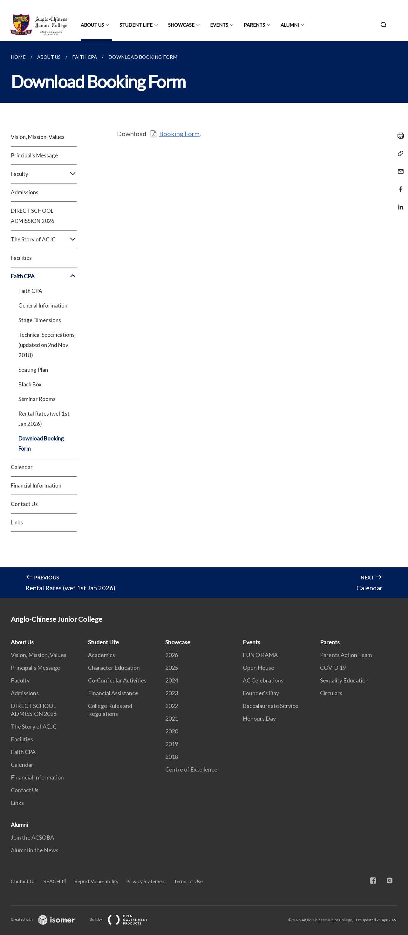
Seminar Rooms (37, 399)
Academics (101, 654)
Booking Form (179, 133)
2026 (171, 654)
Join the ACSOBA (32, 837)
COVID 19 (333, 667)
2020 (171, 731)
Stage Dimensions (39, 320)
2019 (171, 743)
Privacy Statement (146, 881)
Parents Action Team (346, 654)
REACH (51, 881)
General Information (42, 305)
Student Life (136, 25)
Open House (258, 667)
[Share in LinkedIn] (399, 203)
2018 (171, 756)
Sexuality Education (344, 680)
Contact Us (24, 504)
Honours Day (259, 718)
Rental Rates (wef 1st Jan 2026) (44, 418)
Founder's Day (261, 692)
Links (17, 522)
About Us (92, 25)
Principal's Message (34, 155)
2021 (171, 718)
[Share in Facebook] (399, 185)
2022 (171, 705)
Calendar (22, 467)
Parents (254, 25)
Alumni (290, 25)
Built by (124, 919)
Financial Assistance (113, 692)
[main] (204, 319)
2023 (171, 692)
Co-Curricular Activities (117, 680)
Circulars (331, 692)
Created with (48, 919)
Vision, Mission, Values (38, 137)
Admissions (24, 192)
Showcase (181, 25)
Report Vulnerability (96, 881)
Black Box (30, 384)
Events (219, 25)
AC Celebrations (263, 680)
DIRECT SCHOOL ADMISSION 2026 (32, 215)
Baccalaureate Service (270, 705)
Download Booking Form (41, 443)
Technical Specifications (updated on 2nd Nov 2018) (46, 344)
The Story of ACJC (44, 239)
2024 (171, 680)
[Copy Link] (399, 153)
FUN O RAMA (260, 654)
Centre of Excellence (191, 769)
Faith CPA (44, 276)
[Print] (399, 135)
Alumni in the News (34, 850)
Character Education (114, 667)
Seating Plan (33, 369)
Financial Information (36, 485)
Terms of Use (188, 881)
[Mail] (399, 167)
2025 (171, 667)
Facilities (21, 257)
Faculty (44, 174)
